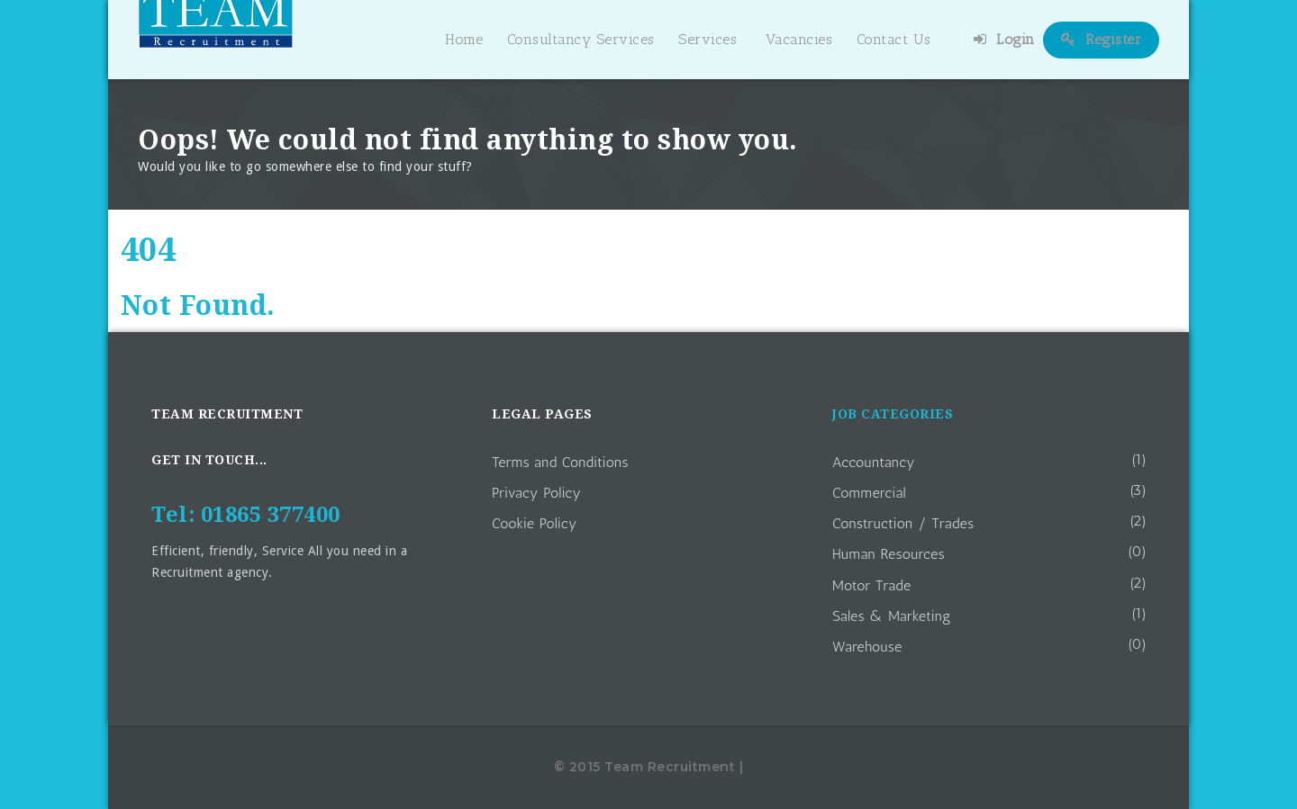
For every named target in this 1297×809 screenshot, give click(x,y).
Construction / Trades (903, 523)
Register (1101, 39)
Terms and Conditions (560, 462)
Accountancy (873, 462)
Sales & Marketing (891, 616)
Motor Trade (872, 585)
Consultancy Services (581, 39)
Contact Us (894, 39)
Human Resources (888, 553)
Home (464, 39)
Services (707, 39)
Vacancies (799, 39)
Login (1004, 39)
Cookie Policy (534, 523)
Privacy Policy (536, 492)
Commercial (869, 492)
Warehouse (867, 646)
